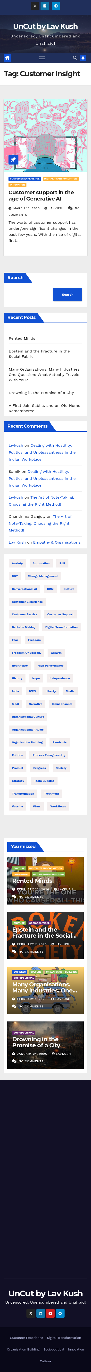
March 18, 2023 (27, 208)
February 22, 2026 (33, 889)
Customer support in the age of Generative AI (41, 195)
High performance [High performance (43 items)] (51, 665)
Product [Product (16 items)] (17, 768)
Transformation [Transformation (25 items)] (23, 793)
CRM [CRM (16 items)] (50, 589)
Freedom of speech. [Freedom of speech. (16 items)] (26, 652)
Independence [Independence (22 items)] (60, 678)
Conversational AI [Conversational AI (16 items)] (24, 589)
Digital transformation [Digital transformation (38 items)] (61, 627)
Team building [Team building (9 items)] (44, 781)
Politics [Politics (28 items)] (17, 755)
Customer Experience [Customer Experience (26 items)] (27, 601)
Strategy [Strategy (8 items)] (18, 781)
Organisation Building (48, 874)
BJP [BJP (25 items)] (62, 563)
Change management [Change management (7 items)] (43, 576)
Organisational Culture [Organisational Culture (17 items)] (28, 716)
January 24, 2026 (32, 1054)
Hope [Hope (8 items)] (36, 678)
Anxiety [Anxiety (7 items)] (17, 563)
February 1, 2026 (32, 999)
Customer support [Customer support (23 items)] (60, 614)
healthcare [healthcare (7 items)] (20, 665)
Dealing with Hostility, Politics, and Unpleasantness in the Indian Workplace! (42, 452)
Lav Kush (17, 542)
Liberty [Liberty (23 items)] (51, 691)
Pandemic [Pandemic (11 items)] (60, 742)
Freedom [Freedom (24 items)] (34, 640)
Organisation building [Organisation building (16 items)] (27, 742)
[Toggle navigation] (42, 58)
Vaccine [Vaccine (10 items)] (17, 806)
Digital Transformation (60, 178)
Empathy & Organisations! (57, 542)
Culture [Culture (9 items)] (69, 589)
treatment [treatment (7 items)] (51, 793)
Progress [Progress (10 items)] (39, 768)
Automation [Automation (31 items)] (41, 563)
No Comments (31, 896)
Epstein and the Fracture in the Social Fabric (42, 935)
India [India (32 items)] (15, 691)
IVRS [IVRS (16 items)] (32, 691)
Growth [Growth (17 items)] (56, 652)
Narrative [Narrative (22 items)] (35, 704)
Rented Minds (22, 338)
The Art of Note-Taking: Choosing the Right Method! (40, 523)
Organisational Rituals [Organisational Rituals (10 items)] (28, 729)
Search (16, 277)
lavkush (54, 208)
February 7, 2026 (32, 944)
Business (20, 971)
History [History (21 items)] (17, 678)
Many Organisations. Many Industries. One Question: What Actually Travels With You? (45, 374)
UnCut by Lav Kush (45, 26)
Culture (19, 868)
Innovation (17, 184)
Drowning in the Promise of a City (41, 392)
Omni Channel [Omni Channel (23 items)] (62, 704)
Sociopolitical (39, 923)
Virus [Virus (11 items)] (37, 806)
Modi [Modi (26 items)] (15, 704)
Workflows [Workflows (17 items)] (58, 806)
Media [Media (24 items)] (70, 691)
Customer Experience (25, 178)
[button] (75, 58)
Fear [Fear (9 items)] (15, 640)
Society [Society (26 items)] (61, 768)
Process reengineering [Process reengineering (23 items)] (49, 755)
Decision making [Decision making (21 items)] (23, 627)
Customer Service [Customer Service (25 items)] (24, 614)
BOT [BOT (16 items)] (15, 576)
